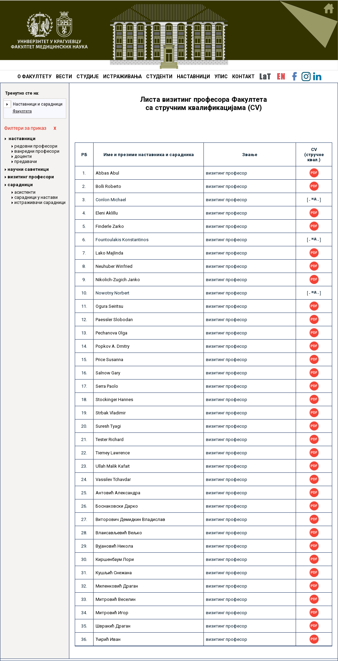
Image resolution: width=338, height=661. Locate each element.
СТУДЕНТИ (159, 76)
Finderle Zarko (110, 226)
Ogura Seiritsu (109, 306)
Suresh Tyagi (108, 426)
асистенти (25, 192)
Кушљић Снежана (114, 572)
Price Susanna (109, 359)
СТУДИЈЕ (87, 76)
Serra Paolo (107, 386)
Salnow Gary (108, 372)
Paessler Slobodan (114, 319)
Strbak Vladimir (111, 412)
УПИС (221, 76)
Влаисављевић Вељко (119, 532)
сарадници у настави (36, 197)
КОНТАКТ (243, 76)
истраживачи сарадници (40, 202)
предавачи (25, 161)
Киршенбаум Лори (115, 559)
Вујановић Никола (114, 546)
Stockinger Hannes (114, 399)
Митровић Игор (112, 612)
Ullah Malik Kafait (113, 466)
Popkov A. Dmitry (112, 346)
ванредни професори (36, 151)
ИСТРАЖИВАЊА (122, 76)
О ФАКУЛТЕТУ (34, 76)
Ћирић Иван (108, 639)
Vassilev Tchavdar (113, 479)
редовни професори (35, 146)
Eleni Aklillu (107, 213)
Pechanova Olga (111, 332)
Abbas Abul (107, 173)
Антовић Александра (118, 492)
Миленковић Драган (117, 586)
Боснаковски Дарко (117, 506)
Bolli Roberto (108, 186)
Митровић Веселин (116, 599)
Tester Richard (110, 439)
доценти (23, 156)
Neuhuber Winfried (114, 266)
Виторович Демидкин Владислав (130, 519)
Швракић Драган (113, 626)
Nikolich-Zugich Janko (118, 279)
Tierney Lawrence (113, 452)
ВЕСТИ (64, 76)
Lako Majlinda (109, 253)
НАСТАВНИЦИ (193, 76)
